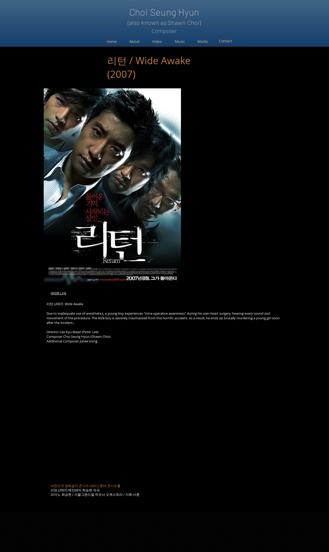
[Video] (156, 41)
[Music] (179, 41)
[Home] (111, 41)
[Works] (202, 41)
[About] (134, 41)
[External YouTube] (162, 418)
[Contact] (225, 41)
